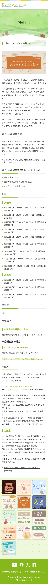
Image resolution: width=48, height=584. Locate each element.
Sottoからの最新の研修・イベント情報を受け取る (22, 571)
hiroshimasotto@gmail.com (21, 386)
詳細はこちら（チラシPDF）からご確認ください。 (22, 358)
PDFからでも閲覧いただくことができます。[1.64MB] (22, 469)
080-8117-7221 (14, 389)
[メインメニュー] (44, 5)
